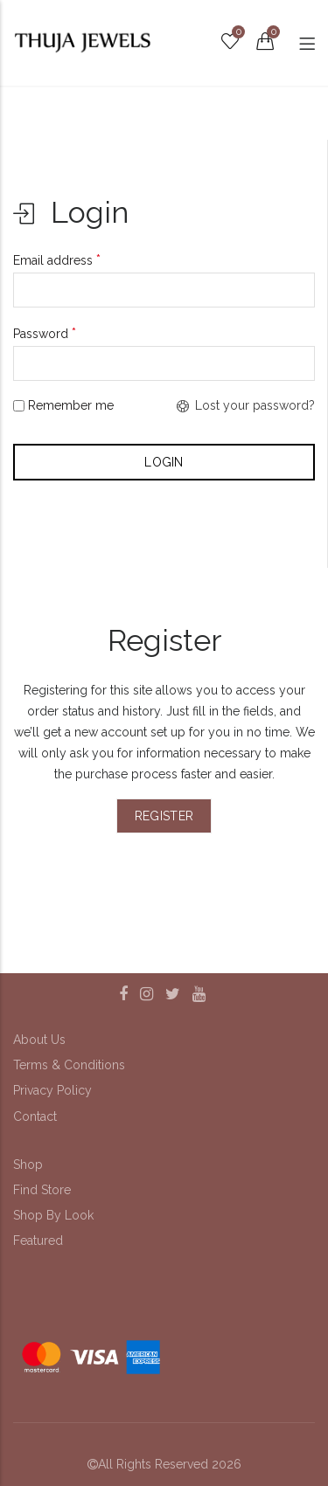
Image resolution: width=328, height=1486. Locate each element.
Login (164, 462)
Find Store (42, 1190)
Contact (35, 1116)
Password (44, 333)
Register (164, 816)
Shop (28, 1165)
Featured (38, 1241)
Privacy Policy (52, 1090)
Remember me (63, 405)
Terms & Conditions (69, 1065)
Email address (57, 260)
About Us (39, 1040)
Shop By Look (53, 1215)
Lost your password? (246, 405)
